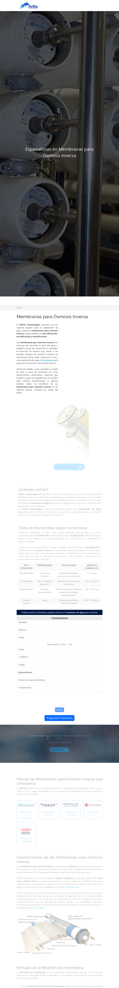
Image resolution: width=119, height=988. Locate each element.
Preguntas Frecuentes (59, 719)
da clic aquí (38, 911)
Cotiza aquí (32, 797)
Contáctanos (44, 361)
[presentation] (49, 700)
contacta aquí (72, 890)
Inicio (19, 307)
